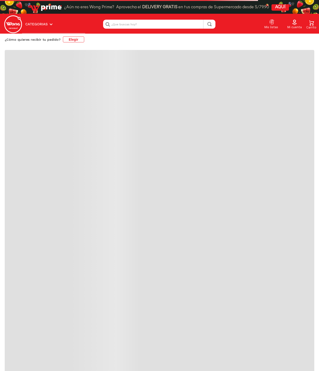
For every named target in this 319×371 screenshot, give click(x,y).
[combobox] (159, 9)
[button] (294, 9)
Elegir (74, 25)
